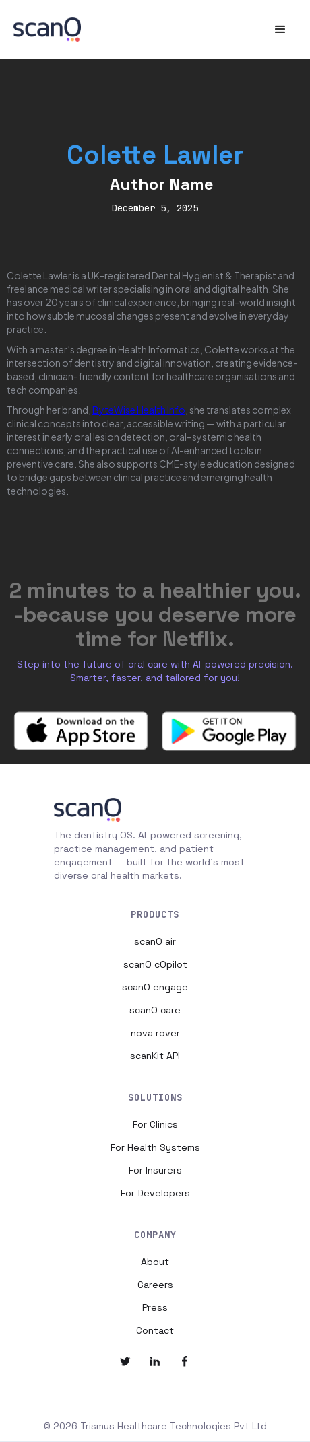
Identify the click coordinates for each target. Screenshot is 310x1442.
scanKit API (155, 1055)
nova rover (155, 1033)
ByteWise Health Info (138, 410)
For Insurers (155, 1170)
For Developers (155, 1193)
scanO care (155, 1010)
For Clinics (155, 1124)
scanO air (155, 941)
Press (155, 1307)
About (155, 1261)
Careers (155, 1284)
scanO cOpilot (155, 964)
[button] (280, 29)
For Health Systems (155, 1147)
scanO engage (155, 987)
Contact (155, 1330)
